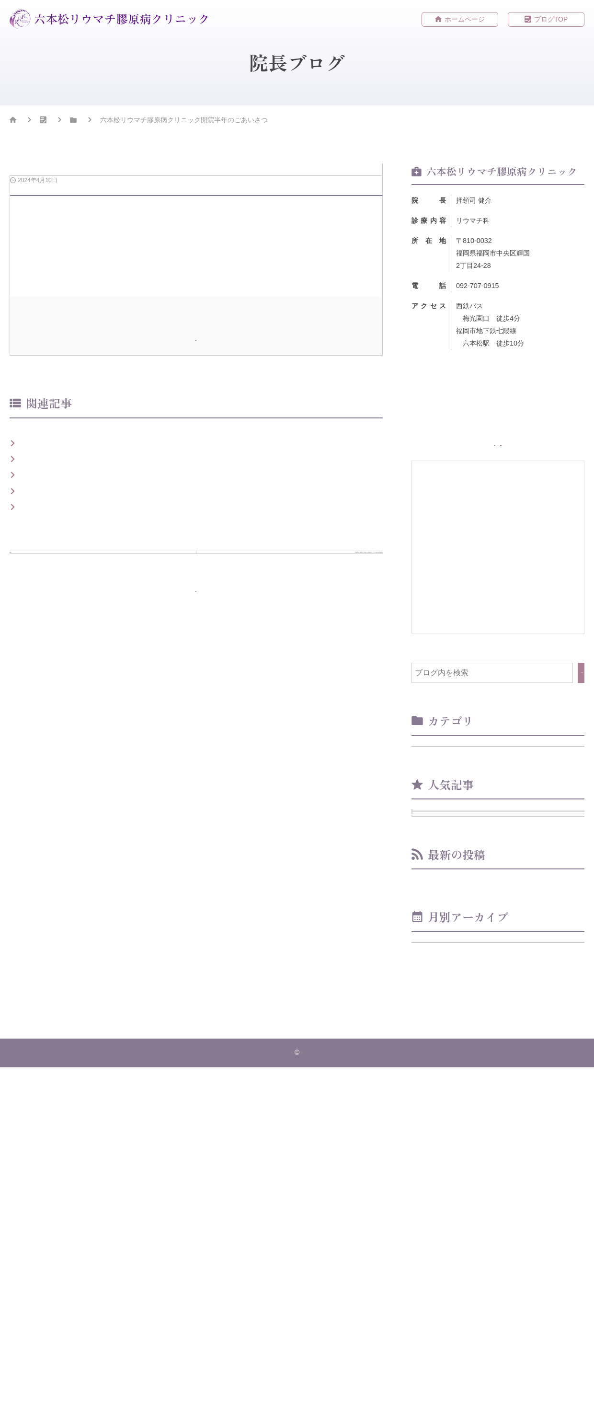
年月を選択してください (459, 1285)
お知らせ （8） (446, 779)
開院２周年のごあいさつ (467, 1077)
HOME (29, 122)
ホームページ (465, 20)
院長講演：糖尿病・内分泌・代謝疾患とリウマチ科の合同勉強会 (132, 795)
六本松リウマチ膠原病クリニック (299, 1407)
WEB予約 (548, 457)
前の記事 (107, 872)
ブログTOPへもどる (202, 947)
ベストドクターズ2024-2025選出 (77, 709)
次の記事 (284, 878)
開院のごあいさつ (51, 752)
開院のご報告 (44, 731)
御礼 (28, 774)
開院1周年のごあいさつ (506, 952)
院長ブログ (86, 122)
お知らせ (146, 122)
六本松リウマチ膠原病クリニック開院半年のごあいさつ (502, 1191)
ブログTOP (551, 20)
